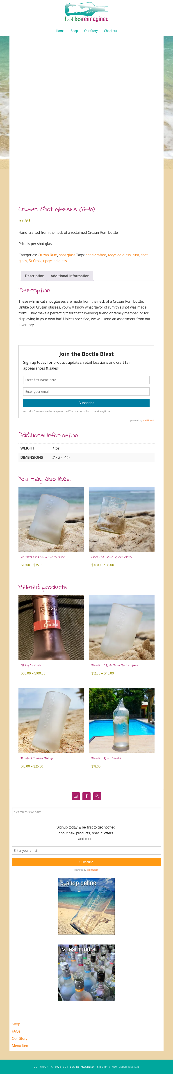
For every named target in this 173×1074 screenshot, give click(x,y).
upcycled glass (55, 261)
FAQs (16, 1031)
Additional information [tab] (70, 276)
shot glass (67, 255)
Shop (16, 1024)
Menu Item (20, 1045)
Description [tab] (34, 276)
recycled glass (119, 255)
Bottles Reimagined (86, 12)
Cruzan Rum (47, 255)
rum (135, 255)
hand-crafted (96, 255)
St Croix (35, 261)
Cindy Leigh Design (124, 1066)
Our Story (19, 1038)
